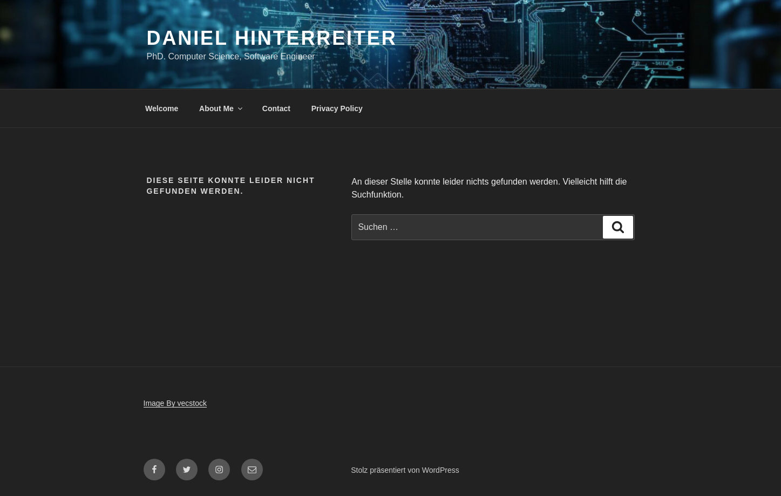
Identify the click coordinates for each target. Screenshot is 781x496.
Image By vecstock (175, 403)
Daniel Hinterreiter (272, 38)
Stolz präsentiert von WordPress (405, 470)
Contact (276, 108)
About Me (221, 108)
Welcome (161, 108)
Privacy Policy (337, 108)
